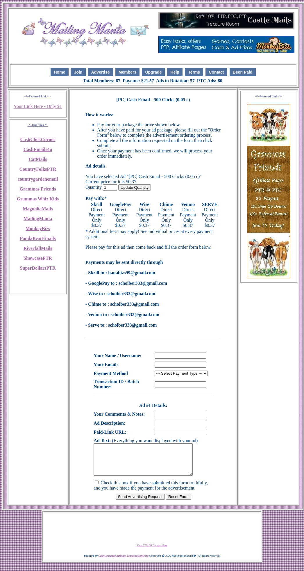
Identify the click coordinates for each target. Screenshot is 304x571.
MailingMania (38, 218)
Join (78, 72)
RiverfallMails (38, 248)
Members (127, 72)
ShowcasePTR (38, 258)
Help (175, 72)
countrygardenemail (38, 179)
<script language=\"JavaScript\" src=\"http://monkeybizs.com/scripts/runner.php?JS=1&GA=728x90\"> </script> (152, 534)
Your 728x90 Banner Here (152, 551)
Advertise (100, 72)
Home (59, 72)
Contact (216, 72)
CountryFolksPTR (37, 169)
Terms (194, 72)
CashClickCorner (38, 139)
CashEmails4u (38, 149)
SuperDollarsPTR (38, 268)
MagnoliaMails (38, 208)
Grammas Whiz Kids (38, 198)
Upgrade (153, 72)
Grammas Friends (38, 188)
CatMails (37, 159)
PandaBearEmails (38, 238)
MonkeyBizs (38, 228)
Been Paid (243, 72)
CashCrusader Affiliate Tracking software (123, 561)
